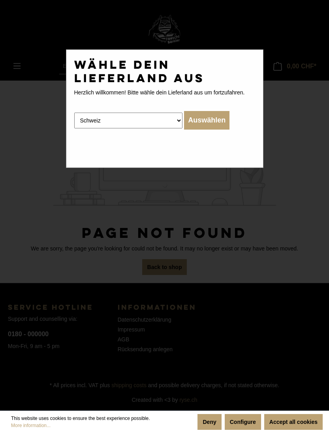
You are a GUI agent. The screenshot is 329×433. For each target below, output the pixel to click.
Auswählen (207, 120)
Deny (209, 422)
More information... (31, 425)
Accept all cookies (293, 422)
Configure (243, 422)
